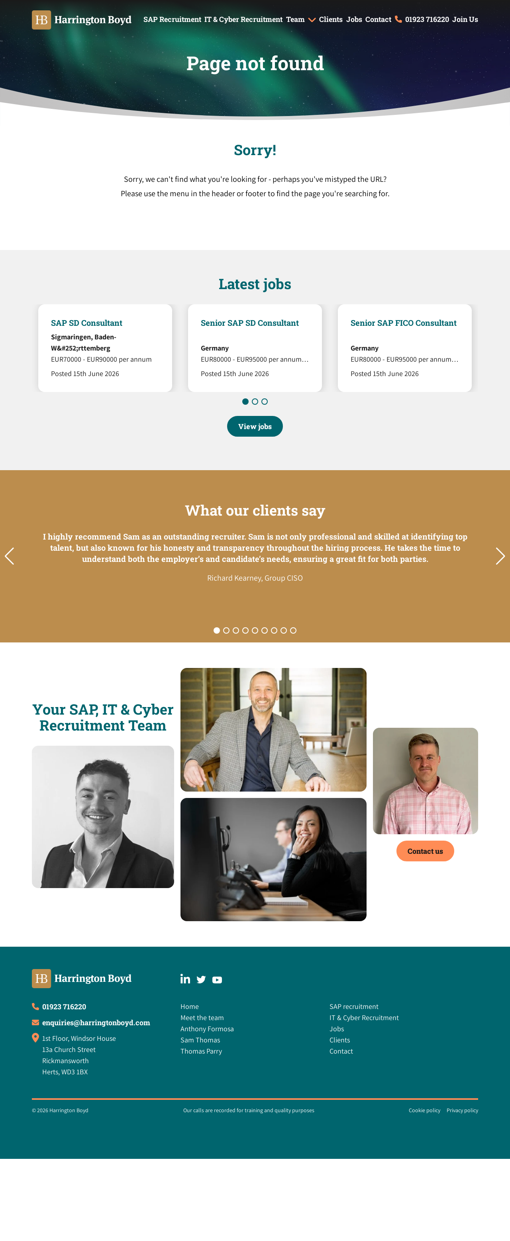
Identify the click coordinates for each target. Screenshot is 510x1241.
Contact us (425, 851)
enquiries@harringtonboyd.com (96, 1022)
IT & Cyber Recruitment (243, 19)
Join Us (465, 19)
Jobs (354, 19)
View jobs (255, 426)
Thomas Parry (201, 1051)
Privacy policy (462, 1110)
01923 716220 (427, 19)
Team (295, 19)
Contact (378, 19)
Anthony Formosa (207, 1028)
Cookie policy (424, 1110)
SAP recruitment (354, 1006)
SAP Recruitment (172, 19)
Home (189, 1006)
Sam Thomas (200, 1039)
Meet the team (202, 1017)
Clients (331, 19)
